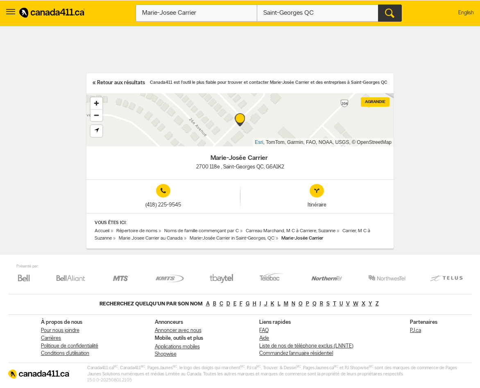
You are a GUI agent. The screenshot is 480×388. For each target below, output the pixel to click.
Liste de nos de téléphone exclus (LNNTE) (306, 346)
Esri (259, 142)
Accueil (102, 231)
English (466, 13)
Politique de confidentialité (69, 346)
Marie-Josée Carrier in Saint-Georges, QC (232, 238)
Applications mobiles (177, 347)
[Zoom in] (96, 103)
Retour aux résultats (121, 82)
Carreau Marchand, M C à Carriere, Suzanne (290, 231)
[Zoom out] (96, 115)
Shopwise (166, 354)
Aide (264, 338)
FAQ (264, 330)
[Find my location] (96, 131)
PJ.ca (415, 330)
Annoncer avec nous (178, 330)
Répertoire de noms (136, 231)
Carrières (51, 338)
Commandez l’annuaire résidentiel (296, 353)
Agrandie (375, 102)
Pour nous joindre (60, 330)
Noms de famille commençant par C (201, 231)
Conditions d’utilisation (65, 353)
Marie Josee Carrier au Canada (151, 238)
